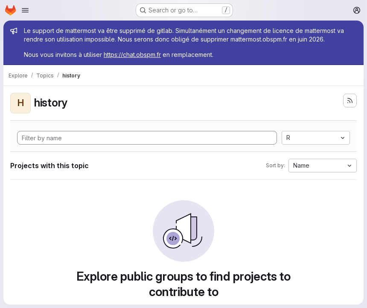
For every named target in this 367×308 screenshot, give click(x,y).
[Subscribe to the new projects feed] (350, 100)
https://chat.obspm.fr (132, 54)
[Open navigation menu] (25, 10)
